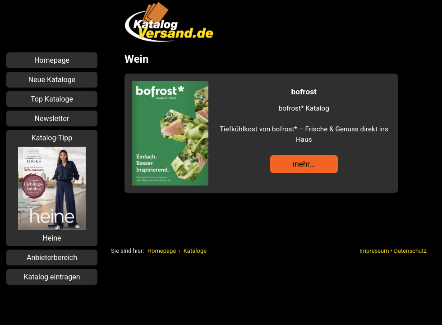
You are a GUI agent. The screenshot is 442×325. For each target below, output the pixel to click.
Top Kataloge (52, 99)
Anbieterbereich (52, 257)
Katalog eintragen (51, 277)
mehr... (303, 163)
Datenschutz (410, 250)
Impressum (374, 250)
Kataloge (195, 250)
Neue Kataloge (51, 79)
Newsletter (52, 118)
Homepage (161, 250)
